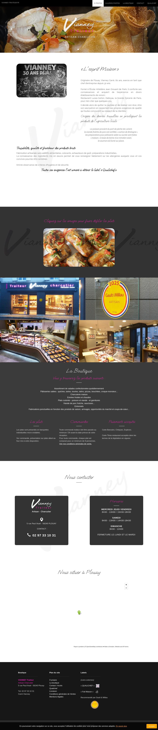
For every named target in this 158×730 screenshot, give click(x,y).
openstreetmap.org (112, 649)
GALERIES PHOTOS (112, 3)
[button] (12, 29)
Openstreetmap (72, 579)
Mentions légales (56, 697)
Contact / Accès (55, 686)
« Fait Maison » (87, 692)
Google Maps (86, 579)
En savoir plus (121, 726)
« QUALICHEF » (88, 686)
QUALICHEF (151, 3)
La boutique (128, 3)
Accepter (152, 726)
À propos (98, 3)
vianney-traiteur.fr (10, 3)
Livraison (53, 691)
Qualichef (53, 688)
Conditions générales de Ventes (62, 694)
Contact (140, 3)
